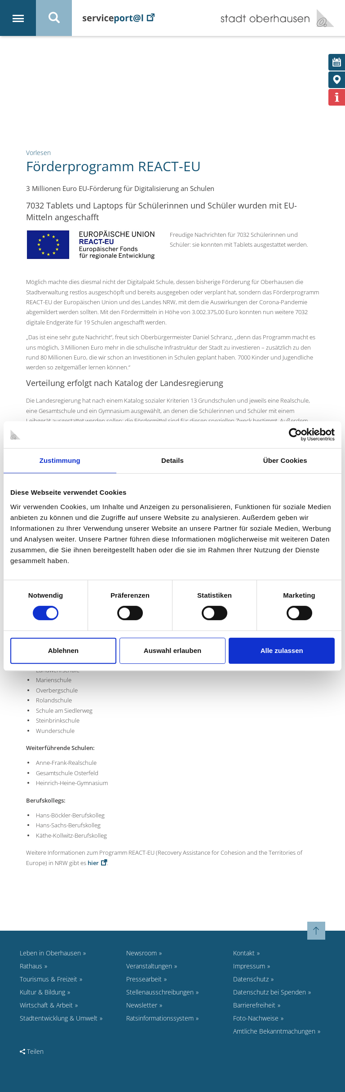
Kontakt (244, 953)
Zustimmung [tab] (60, 460)
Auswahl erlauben (172, 650)
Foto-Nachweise (256, 1018)
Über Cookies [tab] (285, 460)
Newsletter (141, 1005)
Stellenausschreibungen (160, 992)
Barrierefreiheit (254, 1005)
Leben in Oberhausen (50, 953)
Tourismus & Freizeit (48, 979)
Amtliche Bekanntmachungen (274, 1031)
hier (93, 863)
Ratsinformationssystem (160, 1018)
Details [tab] (172, 460)
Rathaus (31, 966)
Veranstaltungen (149, 966)
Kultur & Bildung (42, 992)
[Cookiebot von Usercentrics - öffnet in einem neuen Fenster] (295, 434)
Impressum (249, 966)
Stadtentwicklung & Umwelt (58, 1018)
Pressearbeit (144, 979)
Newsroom (141, 953)
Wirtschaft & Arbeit (46, 1005)
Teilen (32, 1051)
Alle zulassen (282, 650)
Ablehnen (63, 650)
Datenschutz (251, 979)
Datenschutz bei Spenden (269, 992)
